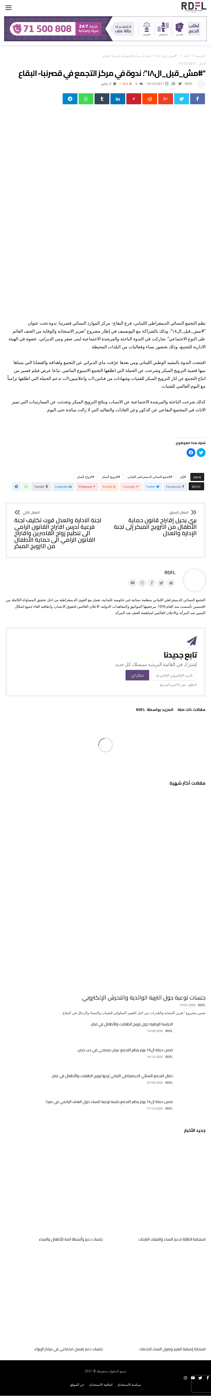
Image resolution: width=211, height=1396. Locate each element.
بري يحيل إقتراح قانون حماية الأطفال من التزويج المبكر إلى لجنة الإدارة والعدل (153, 523)
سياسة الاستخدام (129, 1385)
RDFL (189, 84)
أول (182, 477)
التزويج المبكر (110, 477)
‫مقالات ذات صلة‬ (191, 710)
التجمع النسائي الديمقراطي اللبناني (148, 477)
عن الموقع (77, 1385)
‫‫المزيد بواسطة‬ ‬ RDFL (154, 710)
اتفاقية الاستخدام (101, 1385)
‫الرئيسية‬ (200, 56)
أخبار (186, 56)
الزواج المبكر (84, 477)
